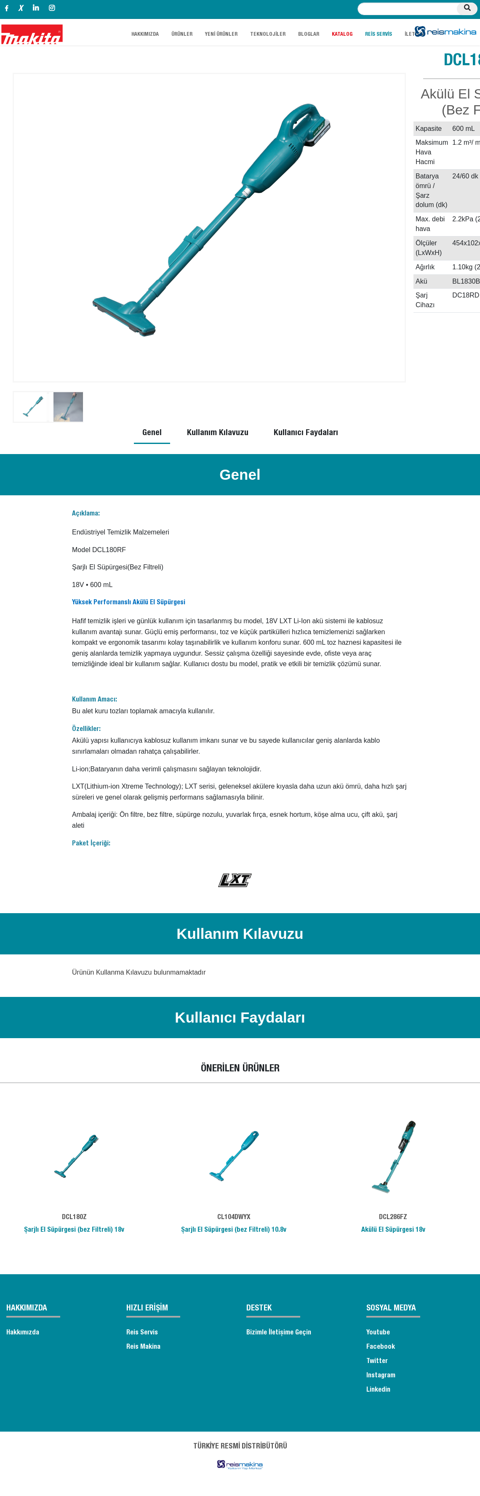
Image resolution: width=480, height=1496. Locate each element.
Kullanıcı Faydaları (306, 433)
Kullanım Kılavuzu (217, 433)
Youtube (378, 1333)
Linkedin (378, 1390)
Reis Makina (143, 1347)
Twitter (377, 1361)
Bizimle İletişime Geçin (278, 1333)
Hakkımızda (22, 1333)
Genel (152, 433)
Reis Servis (142, 1333)
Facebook (380, 1347)
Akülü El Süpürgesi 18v (393, 1230)
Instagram (380, 1376)
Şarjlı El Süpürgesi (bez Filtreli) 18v (74, 1230)
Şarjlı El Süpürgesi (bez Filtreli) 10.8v (233, 1230)
